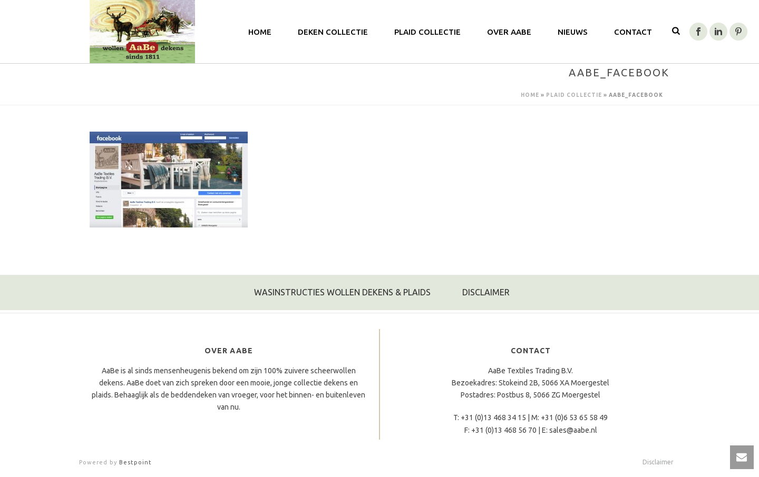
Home (530, 95)
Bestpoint (135, 462)
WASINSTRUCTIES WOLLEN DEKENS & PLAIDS (342, 292)
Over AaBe (509, 31)
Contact (633, 31)
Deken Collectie (333, 31)
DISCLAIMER (486, 292)
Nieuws (573, 31)
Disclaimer (658, 462)
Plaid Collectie (427, 31)
